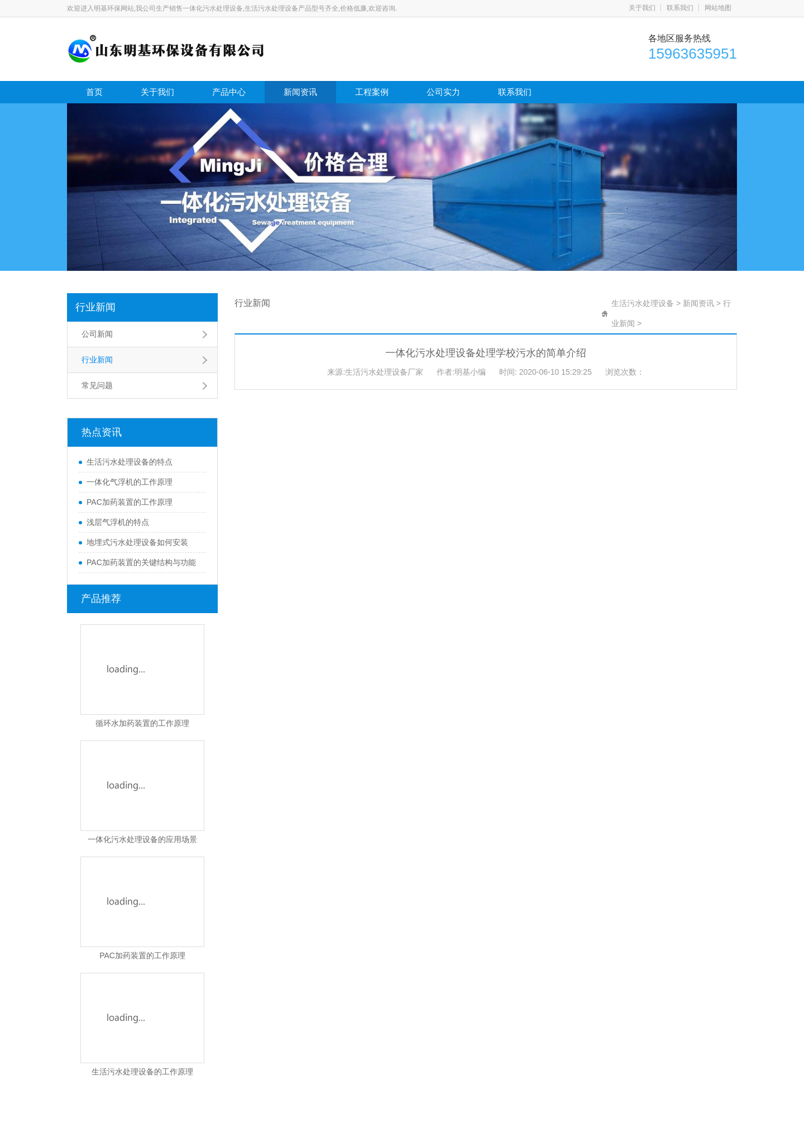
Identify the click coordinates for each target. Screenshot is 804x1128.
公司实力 (443, 92)
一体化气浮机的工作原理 (130, 481)
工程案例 (372, 92)
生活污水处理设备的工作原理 (142, 1071)
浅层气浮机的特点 (118, 522)
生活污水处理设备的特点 (130, 461)
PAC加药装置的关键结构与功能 (141, 562)
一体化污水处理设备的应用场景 (142, 839)
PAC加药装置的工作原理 (130, 502)
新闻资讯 (300, 92)
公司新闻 (97, 333)
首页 (94, 92)
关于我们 (642, 8)
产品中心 (229, 92)
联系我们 (680, 8)
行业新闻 (95, 307)
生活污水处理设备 (642, 303)
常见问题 (97, 385)
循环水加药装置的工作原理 (142, 723)
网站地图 (718, 8)
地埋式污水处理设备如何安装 (137, 542)
